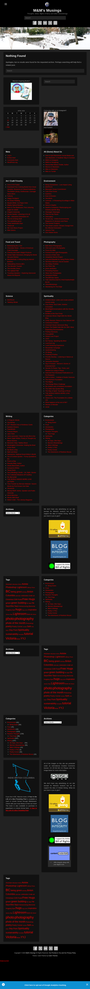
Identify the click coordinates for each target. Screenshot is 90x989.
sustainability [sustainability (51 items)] (12, 634)
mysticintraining (50, 350)
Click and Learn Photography (55, 248)
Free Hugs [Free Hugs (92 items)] (28, 599)
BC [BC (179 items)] (8, 591)
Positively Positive (51, 354)
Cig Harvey (11, 422)
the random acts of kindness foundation (58, 386)
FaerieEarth (11, 429)
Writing (47, 438)
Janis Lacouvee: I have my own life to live (21, 436)
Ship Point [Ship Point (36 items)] (13, 630)
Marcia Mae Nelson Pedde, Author (57, 164)
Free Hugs (51, 434)
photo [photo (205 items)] (10, 619)
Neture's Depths (50, 205)
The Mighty (49, 382)
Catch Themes (53, 956)
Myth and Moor (12, 452)
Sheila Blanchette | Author (16, 465)
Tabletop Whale (12, 302)
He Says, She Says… (55, 441)
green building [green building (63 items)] (18, 603)
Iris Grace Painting (13, 200)
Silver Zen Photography (53, 273)
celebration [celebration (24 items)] (24, 596)
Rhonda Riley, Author (14, 463)
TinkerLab (10, 226)
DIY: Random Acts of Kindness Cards (19, 425)
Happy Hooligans (13, 198)
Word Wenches (12, 495)
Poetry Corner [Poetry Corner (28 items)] (17, 626)
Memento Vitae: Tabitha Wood (17, 443)
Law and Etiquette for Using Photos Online (59, 259)
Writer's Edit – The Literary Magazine (19, 500)
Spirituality (48, 436)
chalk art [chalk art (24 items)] (32, 596)
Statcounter (4, 961)
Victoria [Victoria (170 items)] (11, 638)
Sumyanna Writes (51, 275)
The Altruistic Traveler (14, 266)
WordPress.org (12, 162)
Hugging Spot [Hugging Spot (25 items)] (10, 610)
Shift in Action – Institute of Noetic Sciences (60, 377)
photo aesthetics (50, 268)
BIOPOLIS (48, 187)
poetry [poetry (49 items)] (9, 626)
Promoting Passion (51, 271)
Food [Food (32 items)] (20, 599)
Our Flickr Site (50, 266)
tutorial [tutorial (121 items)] (28, 633)
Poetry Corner (52, 450)
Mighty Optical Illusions (15, 205)
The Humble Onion (13, 268)
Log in (9, 155)
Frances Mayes (12, 431)
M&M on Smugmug (51, 162)
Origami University (13, 212)
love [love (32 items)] (28, 614)
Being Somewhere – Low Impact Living (58, 185)
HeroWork (48, 198)
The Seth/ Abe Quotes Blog (54, 389)
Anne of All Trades (13, 185)
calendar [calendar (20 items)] (18, 595)
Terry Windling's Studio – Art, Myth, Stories (21, 472)
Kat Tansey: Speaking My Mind (55, 341)
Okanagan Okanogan (52, 212)
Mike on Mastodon (51, 169)
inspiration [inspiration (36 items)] (32, 610)
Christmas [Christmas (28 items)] (9, 599)
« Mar (8, 127)
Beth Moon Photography (53, 246)
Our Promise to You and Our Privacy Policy (62, 953)
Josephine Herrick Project (54, 257)
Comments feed (12, 160)
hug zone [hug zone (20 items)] (25, 610)
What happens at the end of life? (56, 402)
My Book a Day (12, 450)
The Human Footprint (52, 223)
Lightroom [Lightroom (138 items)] (19, 613)
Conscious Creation (52, 323)
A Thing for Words (13, 420)
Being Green (52, 422)
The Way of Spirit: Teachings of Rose (57, 391)
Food (47, 425)
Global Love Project (52, 336)
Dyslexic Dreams (13, 427)
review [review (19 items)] (25, 626)
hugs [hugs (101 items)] (19, 609)
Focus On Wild (50, 250)
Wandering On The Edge (53, 287)
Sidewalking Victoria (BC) (15, 264)
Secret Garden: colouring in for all (18, 214)
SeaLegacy (49, 216)
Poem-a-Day (11, 461)
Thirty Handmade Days (15, 223)
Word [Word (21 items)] (18, 639)
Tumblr (50, 23)
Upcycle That (49, 230)
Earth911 (48, 194)
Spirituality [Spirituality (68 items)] (23, 629)
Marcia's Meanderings (55, 443)
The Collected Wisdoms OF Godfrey (19, 475)
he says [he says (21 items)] (29, 603)
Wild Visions (11, 230)
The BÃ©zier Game (52, 277)
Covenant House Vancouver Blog (56, 325)
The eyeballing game (14, 221)
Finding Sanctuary (51, 332)
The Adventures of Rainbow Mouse (59, 452)
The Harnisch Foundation (53, 379)
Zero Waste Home (51, 232)
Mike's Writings (53, 445)
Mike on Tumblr (50, 171)
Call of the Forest (51, 191)
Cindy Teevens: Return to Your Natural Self (59, 320)
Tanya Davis (11, 470)
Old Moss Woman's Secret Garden (57, 261)
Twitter (40, 23)
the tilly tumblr (12, 477)
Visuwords (10, 488)
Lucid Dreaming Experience (54, 345)
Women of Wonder (51, 404)
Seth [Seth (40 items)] (29, 626)
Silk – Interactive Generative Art (18, 216)
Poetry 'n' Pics (52, 447)
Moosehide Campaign (52, 348)
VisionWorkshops (51, 284)
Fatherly (10, 196)
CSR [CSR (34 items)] (15, 599)
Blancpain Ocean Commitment (55, 189)
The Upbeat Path (13, 271)
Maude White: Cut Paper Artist (17, 203)
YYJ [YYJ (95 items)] (23, 638)
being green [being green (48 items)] (16, 592)
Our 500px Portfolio (51, 264)
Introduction (49, 427)
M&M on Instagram (51, 160)
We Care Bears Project (15, 228)
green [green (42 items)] (8, 603)
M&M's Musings (47, 10)
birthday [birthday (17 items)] (24, 592)
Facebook (35, 23)
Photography (49, 429)
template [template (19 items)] (21, 634)
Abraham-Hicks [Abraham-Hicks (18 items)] (16, 584)
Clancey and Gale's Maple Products (19, 252)
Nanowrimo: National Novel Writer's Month (21, 454)
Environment (49, 420)
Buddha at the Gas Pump (53, 313)
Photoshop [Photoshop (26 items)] (29, 623)
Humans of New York (52, 255)
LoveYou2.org (50, 343)
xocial (47, 407)
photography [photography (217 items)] (24, 619)
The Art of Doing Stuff (14, 219)
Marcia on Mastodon (52, 167)
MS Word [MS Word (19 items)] (33, 614)
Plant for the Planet (51, 214)
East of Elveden (50, 196)
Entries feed (11, 158)
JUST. (47, 339)
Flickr (45, 23)
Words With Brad (13, 497)
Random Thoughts (51, 431)
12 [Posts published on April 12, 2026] (8, 120)
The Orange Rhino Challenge (55, 384)
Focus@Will (49, 334)
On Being (48, 352)
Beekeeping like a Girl (14, 246)
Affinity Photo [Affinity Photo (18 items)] (31, 587)
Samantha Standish (52, 361)
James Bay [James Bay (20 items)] (9, 614)
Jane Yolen (11, 434)
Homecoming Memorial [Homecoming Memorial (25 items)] (27, 606)
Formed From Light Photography (56, 252)
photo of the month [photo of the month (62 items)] (15, 623)
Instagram (55, 23)
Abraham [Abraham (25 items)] (9, 584)
